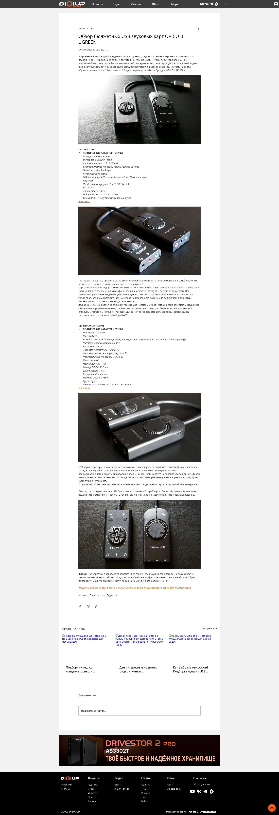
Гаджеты (94, 595)
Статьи (83, 595)
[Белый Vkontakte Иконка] (199, 791)
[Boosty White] (216, 4)
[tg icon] (211, 4)
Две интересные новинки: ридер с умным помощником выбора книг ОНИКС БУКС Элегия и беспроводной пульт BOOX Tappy (139, 669)
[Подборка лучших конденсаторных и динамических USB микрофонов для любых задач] (86, 647)
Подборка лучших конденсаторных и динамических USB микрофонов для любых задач (83, 669)
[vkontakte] (207, 4)
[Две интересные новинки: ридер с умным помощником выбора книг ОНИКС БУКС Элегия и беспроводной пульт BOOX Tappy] (140, 647)
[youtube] (202, 4)
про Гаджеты (109, 595)
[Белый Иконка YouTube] (192, 791)
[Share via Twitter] (88, 606)
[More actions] (199, 28)
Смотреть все (209, 628)
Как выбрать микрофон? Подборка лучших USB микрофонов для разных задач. (191, 669)
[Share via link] (96, 606)
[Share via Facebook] (80, 606)
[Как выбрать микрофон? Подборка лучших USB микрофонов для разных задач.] (193, 647)
